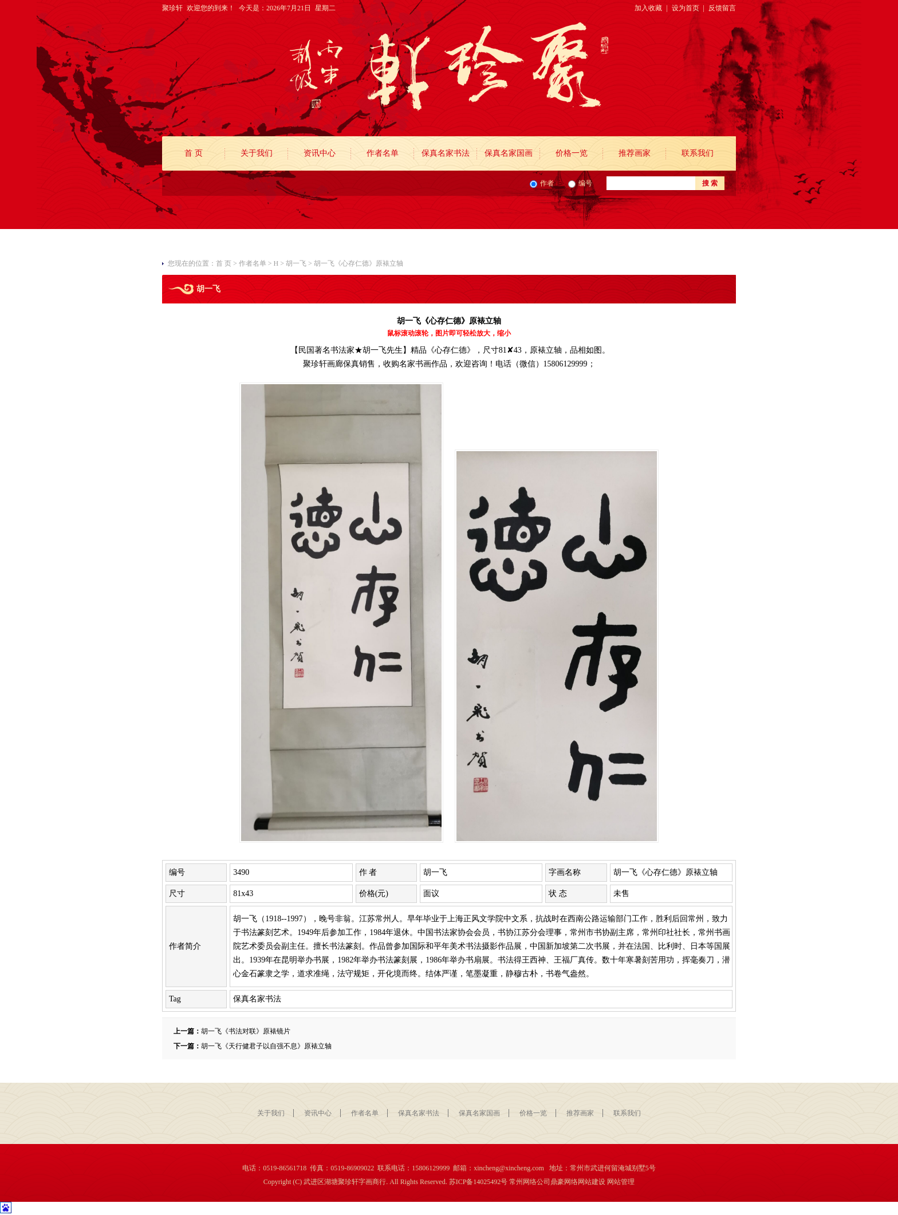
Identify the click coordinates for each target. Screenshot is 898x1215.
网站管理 (621, 1182)
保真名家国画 (509, 153)
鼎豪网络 (564, 1182)
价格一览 (572, 153)
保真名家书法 (446, 153)
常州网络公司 (529, 1182)
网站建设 (591, 1182)
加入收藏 (648, 8)
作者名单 (383, 153)
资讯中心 (320, 153)
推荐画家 (635, 153)
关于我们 (257, 153)
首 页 (193, 153)
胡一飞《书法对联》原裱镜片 (245, 1031)
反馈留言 (722, 8)
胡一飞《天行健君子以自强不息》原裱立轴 (266, 1046)
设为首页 (685, 8)
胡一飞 (296, 263)
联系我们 (698, 153)
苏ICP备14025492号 (478, 1182)
